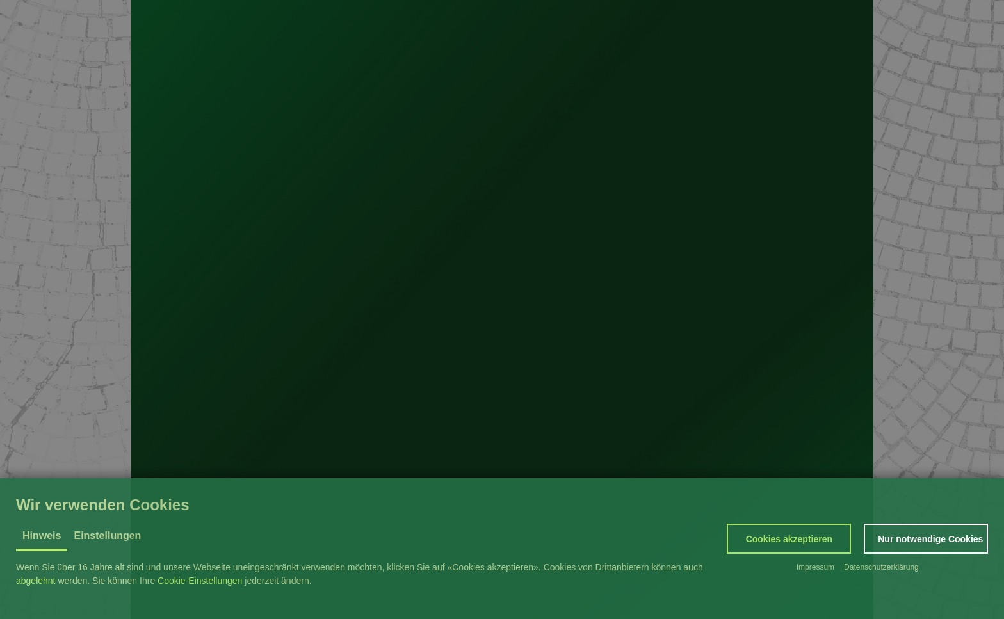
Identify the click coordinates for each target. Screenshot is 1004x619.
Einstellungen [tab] (107, 535)
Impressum (815, 567)
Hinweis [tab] (41, 535)
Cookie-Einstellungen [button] (200, 580)
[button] (789, 539)
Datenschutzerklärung (881, 567)
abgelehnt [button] (36, 580)
